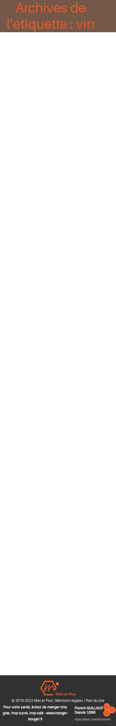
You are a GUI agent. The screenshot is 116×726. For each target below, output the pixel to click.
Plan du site (95, 701)
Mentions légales (69, 701)
